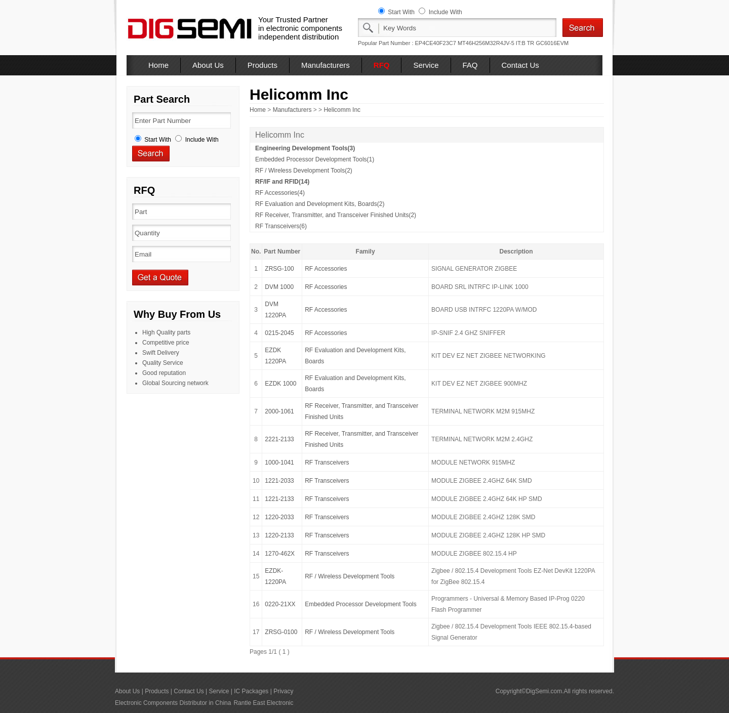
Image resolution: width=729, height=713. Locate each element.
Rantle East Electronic (263, 702)
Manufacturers (325, 65)
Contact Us (520, 65)
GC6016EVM (552, 43)
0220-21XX (280, 604)
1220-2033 (279, 517)
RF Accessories (326, 268)
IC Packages (251, 691)
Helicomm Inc (341, 109)
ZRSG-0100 (281, 632)
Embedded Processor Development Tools (361, 604)
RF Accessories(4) (280, 192)
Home (158, 65)
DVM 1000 (279, 286)
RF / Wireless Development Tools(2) (303, 170)
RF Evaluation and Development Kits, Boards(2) (319, 203)
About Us (208, 65)
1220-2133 (279, 535)
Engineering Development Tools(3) (305, 148)
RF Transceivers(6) (281, 226)
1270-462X (280, 553)
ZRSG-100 (279, 268)
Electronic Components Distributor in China (173, 702)
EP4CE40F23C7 (435, 43)
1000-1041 (279, 462)
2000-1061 (279, 411)
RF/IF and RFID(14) (282, 181)
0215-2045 (279, 333)
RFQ (382, 65)
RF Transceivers (327, 462)
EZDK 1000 (280, 383)
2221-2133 (279, 439)
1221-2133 (279, 498)
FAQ (470, 65)
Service (425, 65)
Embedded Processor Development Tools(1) (314, 159)
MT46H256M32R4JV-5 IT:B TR (496, 43)
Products (262, 65)
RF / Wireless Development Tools (349, 576)
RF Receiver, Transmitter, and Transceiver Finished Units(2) (335, 215)
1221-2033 (279, 480)
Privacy (283, 691)
